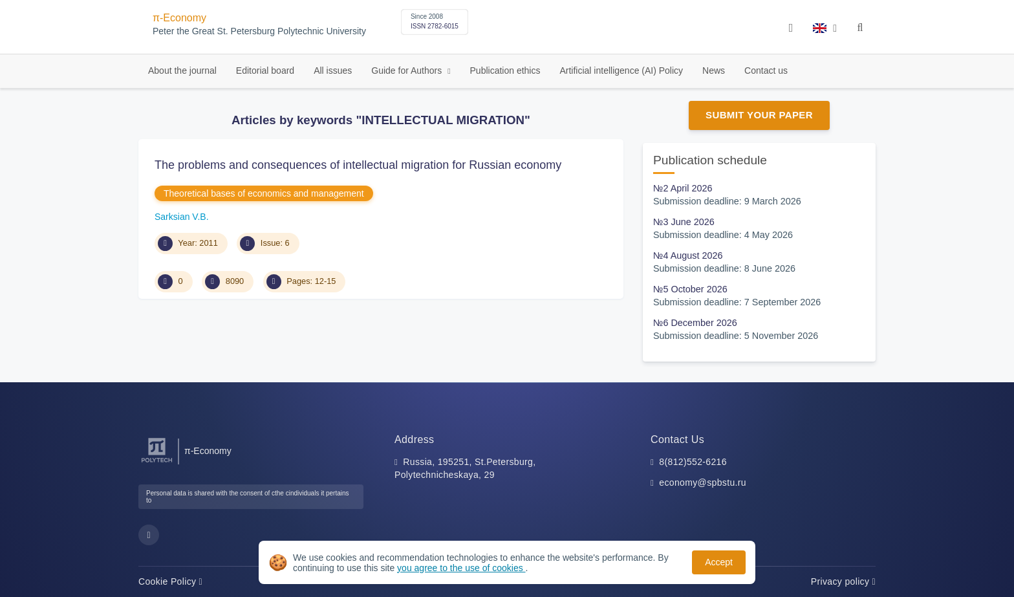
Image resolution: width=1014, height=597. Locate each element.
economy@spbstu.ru (702, 482)
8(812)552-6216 (693, 462)
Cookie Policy (170, 581)
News (713, 70)
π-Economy (179, 17)
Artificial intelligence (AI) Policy (621, 70)
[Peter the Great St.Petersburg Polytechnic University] (156, 462)
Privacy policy (843, 581)
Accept (719, 562)
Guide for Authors (407, 70)
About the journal (182, 70)
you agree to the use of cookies (461, 568)
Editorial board (265, 70)
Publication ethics (505, 70)
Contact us (766, 70)
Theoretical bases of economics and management (264, 193)
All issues (333, 70)
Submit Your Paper (759, 114)
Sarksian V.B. (182, 217)
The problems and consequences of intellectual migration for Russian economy (358, 164)
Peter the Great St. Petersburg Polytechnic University (259, 31)
